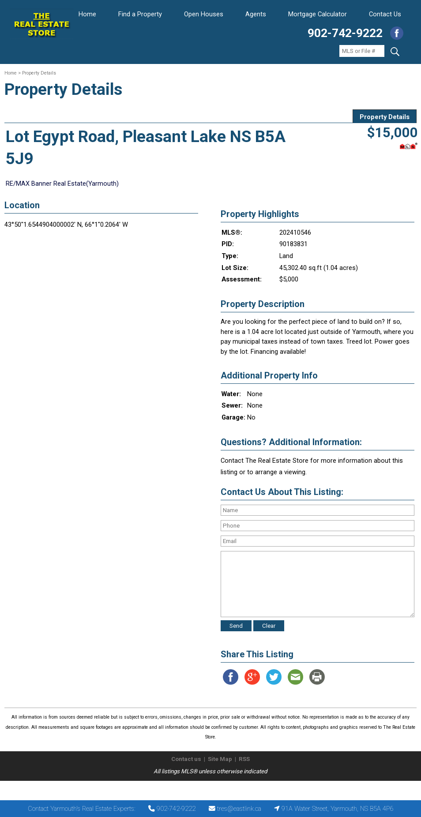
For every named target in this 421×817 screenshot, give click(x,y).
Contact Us (385, 14)
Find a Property (140, 14)
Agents (255, 14)
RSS (244, 759)
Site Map (220, 759)
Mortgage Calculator (317, 14)
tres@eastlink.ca (239, 809)
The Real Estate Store (206, 788)
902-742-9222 (345, 33)
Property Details (385, 117)
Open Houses (203, 14)
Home (87, 14)
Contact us (186, 759)
